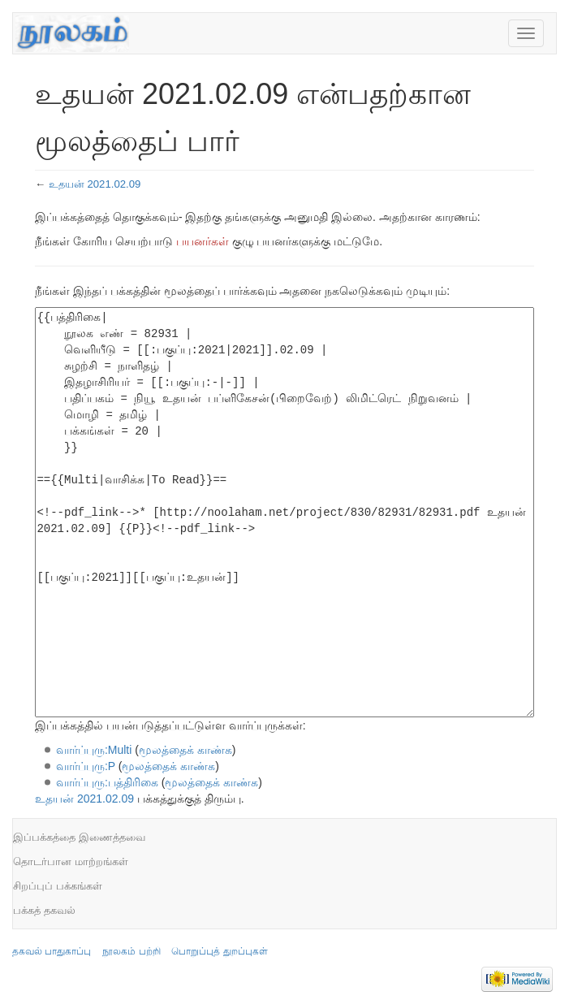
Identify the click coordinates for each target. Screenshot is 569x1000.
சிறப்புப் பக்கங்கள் (57, 886)
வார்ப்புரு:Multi (93, 749)
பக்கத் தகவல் (44, 910)
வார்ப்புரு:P (85, 766)
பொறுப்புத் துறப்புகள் (219, 951)
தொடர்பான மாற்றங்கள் (70, 861)
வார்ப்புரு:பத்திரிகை (107, 782)
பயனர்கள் (202, 241)
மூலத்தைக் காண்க (185, 749)
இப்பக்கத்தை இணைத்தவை (79, 837)
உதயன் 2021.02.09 (95, 184)
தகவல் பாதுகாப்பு (51, 951)
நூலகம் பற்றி (131, 951)
